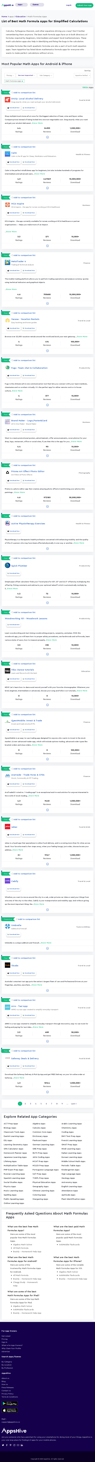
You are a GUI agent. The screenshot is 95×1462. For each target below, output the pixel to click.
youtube (18, 1445)
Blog (3, 1381)
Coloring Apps (39, 1195)
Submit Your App (84, 5)
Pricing (5, 1339)
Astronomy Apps (69, 1182)
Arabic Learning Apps (72, 1123)
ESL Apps (8, 1140)
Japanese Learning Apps (15, 1157)
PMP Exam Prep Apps (13, 1169)
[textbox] (10, 75)
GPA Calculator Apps (13, 1149)
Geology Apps (68, 1178)
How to (5, 1384)
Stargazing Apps (40, 1199)
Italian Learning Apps (72, 1153)
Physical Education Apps (44, 1182)
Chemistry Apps (69, 1128)
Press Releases (8, 1387)
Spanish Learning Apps (14, 1178)
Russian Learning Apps (14, 1174)
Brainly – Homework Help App (27, 1251)
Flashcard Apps (40, 1140)
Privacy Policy (7, 1393)
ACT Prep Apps (11, 1123)
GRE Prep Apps (40, 1149)
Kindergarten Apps (71, 1169)
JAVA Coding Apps (41, 1157)
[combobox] (9, 75)
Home (4, 17)
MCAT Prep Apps (40, 1161)
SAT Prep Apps (39, 1174)
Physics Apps (10, 1186)
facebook (6, 1445)
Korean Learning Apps (72, 1157)
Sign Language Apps (71, 1174)
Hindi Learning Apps (71, 1149)
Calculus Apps (39, 1128)
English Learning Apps (72, 1186)
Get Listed (6, 1336)
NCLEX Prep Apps (41, 1165)
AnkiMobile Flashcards (69, 1244)
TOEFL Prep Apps (41, 1178)
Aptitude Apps (68, 1195)
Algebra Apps (39, 1123)
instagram (14, 1445)
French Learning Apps (72, 1140)
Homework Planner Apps (15, 1153)
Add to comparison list (23, 93)
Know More (37, 123)
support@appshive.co (11, 1422)
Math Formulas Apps (14, 81)
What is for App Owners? (12, 1345)
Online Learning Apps (14, 1203)
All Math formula (20, 1248)
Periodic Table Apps (71, 1165)
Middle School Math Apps (73, 1161)
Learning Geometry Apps (16, 1144)
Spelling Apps (10, 1195)
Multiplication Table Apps (16, 1165)
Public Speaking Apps (14, 1199)
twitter (3, 1445)
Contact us (6, 1390)
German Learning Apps (43, 1144)
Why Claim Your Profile (11, 1348)
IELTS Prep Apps (40, 1153)
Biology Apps (10, 1128)
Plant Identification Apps (73, 1199)
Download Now (14, 107)
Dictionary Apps (40, 1136)
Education (21, 17)
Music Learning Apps (13, 1190)
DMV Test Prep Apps (71, 1136)
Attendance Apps (70, 1190)
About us (5, 1378)
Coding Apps (68, 1132)
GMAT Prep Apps (69, 1144)
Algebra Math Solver (22, 1244)
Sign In (4, 1342)
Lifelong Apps (10, 1161)
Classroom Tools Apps (14, 1132)
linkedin (21, 1445)
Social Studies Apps (13, 1182)
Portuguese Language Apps (46, 1169)
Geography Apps (41, 1186)
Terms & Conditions (10, 1396)
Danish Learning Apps (14, 1136)
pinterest (10, 1445)
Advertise (6, 1351)
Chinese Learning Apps (43, 1190)
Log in (68, 5)
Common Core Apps (42, 1132)
